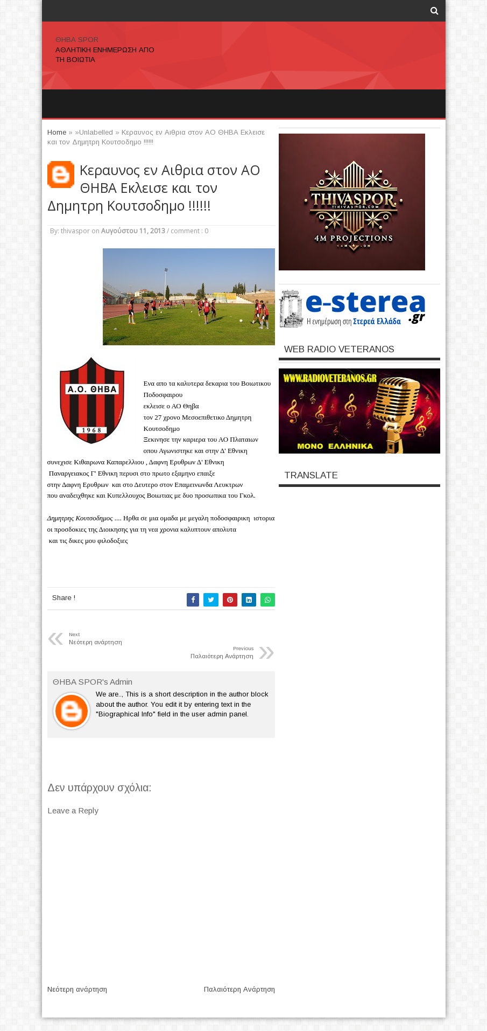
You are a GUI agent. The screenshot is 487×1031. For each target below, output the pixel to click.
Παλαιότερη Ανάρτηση (239, 989)
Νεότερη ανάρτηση (77, 989)
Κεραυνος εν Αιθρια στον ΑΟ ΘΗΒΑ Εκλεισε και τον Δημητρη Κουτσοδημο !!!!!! (153, 187)
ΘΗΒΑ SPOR (76, 40)
